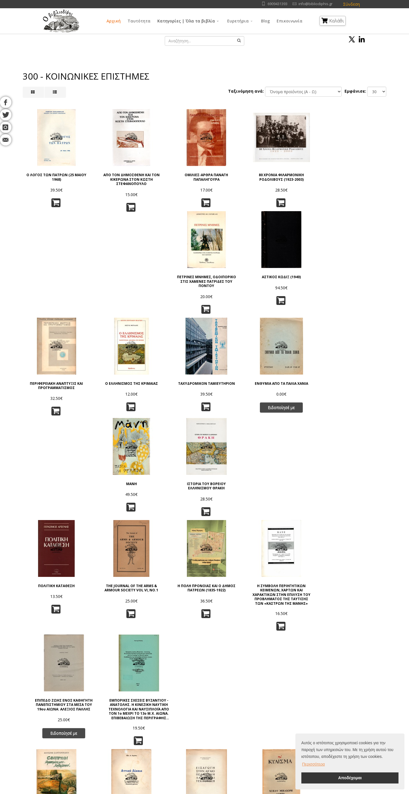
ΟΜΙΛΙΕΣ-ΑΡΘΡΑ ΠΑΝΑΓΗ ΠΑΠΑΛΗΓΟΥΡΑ (173, 172)
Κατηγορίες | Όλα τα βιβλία (186, 21)
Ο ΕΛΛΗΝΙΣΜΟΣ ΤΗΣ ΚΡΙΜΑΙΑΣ (111, 278)
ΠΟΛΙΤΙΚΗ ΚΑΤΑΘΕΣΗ (50, 376)
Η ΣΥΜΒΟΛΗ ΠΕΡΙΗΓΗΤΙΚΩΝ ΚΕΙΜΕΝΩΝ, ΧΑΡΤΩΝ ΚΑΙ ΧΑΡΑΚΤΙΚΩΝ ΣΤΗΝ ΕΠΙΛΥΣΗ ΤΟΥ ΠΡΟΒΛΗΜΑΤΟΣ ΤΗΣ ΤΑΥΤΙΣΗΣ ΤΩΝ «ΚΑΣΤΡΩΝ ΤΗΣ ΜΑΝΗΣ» (235, 384)
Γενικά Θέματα (198, 708)
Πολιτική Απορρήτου (121, 708)
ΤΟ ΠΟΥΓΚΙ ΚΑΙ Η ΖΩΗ (50, 594)
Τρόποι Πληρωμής (119, 736)
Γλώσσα (239, 701)
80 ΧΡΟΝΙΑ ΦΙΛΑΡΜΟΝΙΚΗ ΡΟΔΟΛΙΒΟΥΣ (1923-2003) (235, 172)
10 (252, 649)
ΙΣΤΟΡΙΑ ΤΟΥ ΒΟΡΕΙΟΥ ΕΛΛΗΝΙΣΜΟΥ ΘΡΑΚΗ (359, 278)
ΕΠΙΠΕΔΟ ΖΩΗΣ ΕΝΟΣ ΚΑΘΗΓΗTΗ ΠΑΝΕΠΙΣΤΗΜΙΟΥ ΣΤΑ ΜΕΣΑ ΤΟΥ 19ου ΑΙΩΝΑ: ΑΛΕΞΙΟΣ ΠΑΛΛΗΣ (297, 384)
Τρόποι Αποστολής (120, 729)
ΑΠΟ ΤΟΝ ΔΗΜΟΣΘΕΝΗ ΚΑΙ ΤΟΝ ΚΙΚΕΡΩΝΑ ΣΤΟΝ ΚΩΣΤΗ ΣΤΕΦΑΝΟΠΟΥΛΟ (111, 174)
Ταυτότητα (139, 21)
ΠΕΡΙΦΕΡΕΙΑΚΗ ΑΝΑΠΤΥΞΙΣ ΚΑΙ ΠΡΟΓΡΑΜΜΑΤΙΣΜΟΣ (49, 278)
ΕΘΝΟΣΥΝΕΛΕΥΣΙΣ (359, 488)
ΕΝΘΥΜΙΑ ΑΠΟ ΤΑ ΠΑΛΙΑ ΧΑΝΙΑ (235, 278)
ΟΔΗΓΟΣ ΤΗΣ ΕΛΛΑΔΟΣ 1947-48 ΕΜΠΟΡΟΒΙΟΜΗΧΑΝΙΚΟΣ (235, 599)
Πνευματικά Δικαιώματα (124, 715)
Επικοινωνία (289, 21)
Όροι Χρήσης (115, 701)
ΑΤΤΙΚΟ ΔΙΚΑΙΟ (112, 488)
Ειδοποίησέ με (235, 304)
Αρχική (114, 21)
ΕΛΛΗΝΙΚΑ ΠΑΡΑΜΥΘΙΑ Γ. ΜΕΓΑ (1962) (173, 596)
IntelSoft (269, 790)
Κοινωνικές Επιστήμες (205, 729)
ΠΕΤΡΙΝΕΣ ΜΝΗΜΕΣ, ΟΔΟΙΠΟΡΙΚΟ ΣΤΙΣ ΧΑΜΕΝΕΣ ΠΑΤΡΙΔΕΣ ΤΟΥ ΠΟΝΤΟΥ (297, 177)
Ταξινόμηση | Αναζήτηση (125, 743)
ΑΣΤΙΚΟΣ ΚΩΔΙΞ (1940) (359, 170)
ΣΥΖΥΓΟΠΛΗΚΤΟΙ (112, 594)
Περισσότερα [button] (313, 764)
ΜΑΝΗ (297, 276)
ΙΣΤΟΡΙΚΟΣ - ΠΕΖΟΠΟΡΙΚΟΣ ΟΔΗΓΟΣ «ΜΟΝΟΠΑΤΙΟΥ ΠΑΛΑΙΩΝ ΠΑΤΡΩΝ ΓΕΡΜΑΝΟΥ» (359, 601)
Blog (265, 21)
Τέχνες (238, 722)
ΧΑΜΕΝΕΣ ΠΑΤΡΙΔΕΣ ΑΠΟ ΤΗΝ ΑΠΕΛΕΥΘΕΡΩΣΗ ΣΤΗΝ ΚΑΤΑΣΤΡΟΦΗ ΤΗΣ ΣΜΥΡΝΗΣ (297, 495)
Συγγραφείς (58, 715)
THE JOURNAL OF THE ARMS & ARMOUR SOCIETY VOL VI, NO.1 (111, 380)
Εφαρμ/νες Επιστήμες (252, 715)
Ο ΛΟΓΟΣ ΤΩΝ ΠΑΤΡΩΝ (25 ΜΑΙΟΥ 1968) (50, 172)
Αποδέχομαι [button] (350, 778)
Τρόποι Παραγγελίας (121, 722)
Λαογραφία (195, 736)
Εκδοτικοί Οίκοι (61, 722)
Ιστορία (239, 736)
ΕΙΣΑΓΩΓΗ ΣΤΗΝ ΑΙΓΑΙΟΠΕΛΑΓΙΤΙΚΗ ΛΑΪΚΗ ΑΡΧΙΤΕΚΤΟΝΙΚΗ (173, 493)
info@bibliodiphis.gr (316, 3)
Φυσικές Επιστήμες (249, 708)
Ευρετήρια (238, 21)
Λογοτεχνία (243, 729)
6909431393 (277, 3)
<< (134, 649)
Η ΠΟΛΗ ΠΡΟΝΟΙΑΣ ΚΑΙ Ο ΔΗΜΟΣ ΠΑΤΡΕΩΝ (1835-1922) (173, 380)
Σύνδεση (351, 4)
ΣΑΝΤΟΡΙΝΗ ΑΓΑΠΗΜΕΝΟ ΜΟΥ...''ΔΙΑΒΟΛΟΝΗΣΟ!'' (50, 490)
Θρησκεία (194, 722)
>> (275, 649)
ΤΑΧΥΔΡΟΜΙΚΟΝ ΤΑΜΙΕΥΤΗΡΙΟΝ (173, 278)
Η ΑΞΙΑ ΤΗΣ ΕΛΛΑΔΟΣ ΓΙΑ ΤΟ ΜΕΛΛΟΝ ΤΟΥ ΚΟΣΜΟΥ (297, 596)
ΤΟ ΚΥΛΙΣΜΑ (235, 488)
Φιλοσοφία (195, 715)
